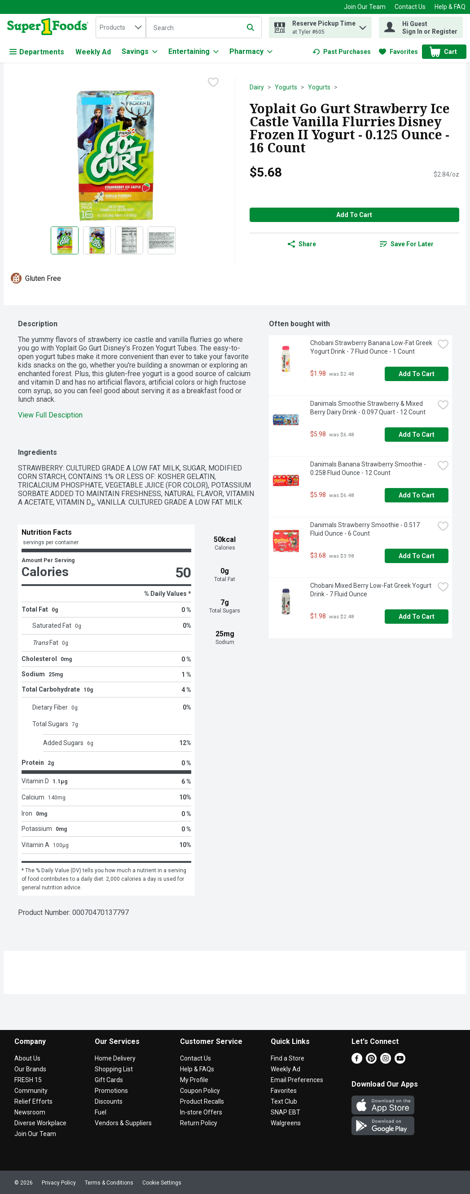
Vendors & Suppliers (123, 1123)
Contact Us (410, 6)
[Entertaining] (193, 51)
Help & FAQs (197, 1069)
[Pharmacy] (250, 51)
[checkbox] (213, 83)
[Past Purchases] (341, 51)
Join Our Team (365, 6)
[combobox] (121, 27)
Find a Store (287, 1058)
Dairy (257, 87)
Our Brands (30, 1069)
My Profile (194, 1079)
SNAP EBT (285, 1112)
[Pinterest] (371, 1061)
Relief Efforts (33, 1101)
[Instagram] (385, 1061)
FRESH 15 (28, 1079)
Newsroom (29, 1112)
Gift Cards (109, 1079)
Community (31, 1090)
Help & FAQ (450, 6)
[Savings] (140, 51)
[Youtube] (400, 1061)
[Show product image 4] (162, 240)
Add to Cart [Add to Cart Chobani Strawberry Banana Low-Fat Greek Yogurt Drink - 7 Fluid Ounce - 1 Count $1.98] (417, 373)
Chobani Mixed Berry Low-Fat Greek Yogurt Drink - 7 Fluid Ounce (371, 590)
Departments (36, 52)
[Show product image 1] (65, 240)
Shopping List (114, 1069)
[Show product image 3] (129, 240)
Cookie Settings (161, 1183)
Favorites (284, 1090)
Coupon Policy (200, 1090)
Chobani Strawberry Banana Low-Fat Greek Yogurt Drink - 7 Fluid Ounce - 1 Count (372, 347)
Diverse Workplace (40, 1123)
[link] (341, 51)
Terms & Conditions (109, 1183)
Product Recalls (202, 1101)
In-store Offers (201, 1112)
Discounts (109, 1101)
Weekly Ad (93, 52)
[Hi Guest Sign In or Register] (421, 27)
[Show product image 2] (97, 240)
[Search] (203, 28)
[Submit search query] (250, 27)
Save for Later (407, 244)
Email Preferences (297, 1079)
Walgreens (286, 1123)
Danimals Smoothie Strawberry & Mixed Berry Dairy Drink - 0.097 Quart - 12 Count (368, 408)
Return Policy (198, 1123)
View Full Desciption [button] (50, 415)
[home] (49, 27)
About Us (27, 1058)
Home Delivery (115, 1058)
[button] (362, 25)
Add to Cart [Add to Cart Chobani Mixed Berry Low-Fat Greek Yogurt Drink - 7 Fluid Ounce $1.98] (417, 616)
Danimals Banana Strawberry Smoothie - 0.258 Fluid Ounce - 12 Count (368, 468)
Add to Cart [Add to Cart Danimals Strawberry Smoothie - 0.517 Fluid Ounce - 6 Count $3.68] (417, 555)
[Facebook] (356, 1061)
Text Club (284, 1101)
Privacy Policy (59, 1183)
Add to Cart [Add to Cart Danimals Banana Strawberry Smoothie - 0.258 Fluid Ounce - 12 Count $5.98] (417, 495)
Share (302, 244)
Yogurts (286, 87)
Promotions (111, 1090)
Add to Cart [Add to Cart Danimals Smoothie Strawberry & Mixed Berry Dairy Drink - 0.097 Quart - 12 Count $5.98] (417, 434)
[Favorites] (398, 51)
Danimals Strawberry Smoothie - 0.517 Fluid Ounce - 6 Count (365, 529)
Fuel (100, 1112)
